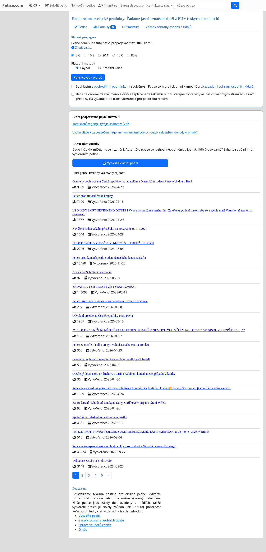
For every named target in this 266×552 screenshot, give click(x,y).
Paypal (85, 68)
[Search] (203, 5)
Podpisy (105, 27)
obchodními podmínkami (112, 86)
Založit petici (56, 5)
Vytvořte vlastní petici (120, 163)
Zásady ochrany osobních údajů (168, 27)
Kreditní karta (112, 68)
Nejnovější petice (83, 5)
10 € (91, 55)
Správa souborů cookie (95, 525)
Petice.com (12, 5)
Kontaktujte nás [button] (158, 5)
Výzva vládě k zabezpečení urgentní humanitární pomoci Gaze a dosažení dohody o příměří (135, 132)
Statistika (131, 27)
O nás (83, 529)
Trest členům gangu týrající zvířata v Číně (100, 124)
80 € (134, 55)
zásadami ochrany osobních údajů (228, 86)
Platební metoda (83, 63)
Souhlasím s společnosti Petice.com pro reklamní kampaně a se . (165, 86)
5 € (78, 55)
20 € (106, 55)
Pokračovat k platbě (88, 77)
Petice (81, 27)
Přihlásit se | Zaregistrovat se (121, 5)
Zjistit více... (81, 48)
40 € (120, 55)
